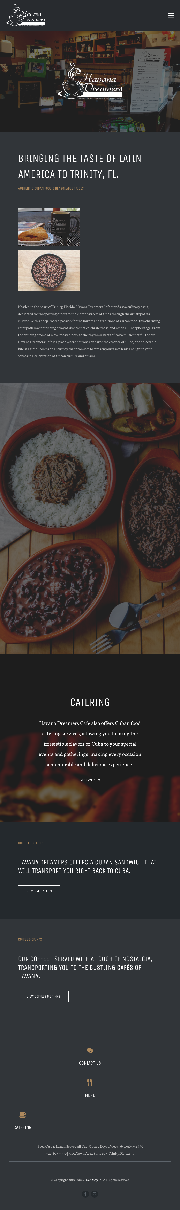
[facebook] (85, 1194)
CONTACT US (90, 1063)
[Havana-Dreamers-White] (25, 4)
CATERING (22, 1127)
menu (90, 1095)
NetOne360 (93, 1180)
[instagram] (94, 1194)
